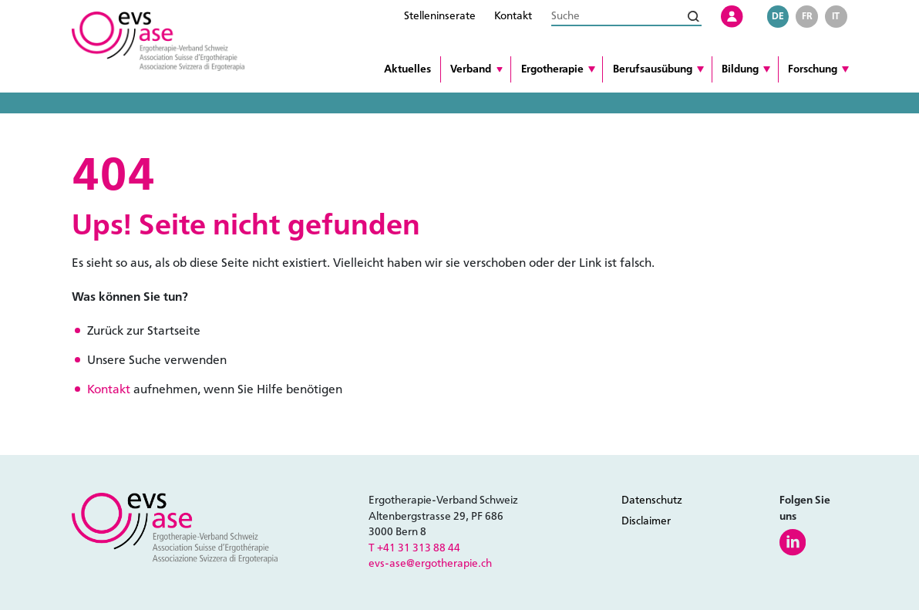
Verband (470, 69)
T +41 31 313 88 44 (414, 547)
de (778, 16)
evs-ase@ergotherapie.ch (430, 563)
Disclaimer (646, 520)
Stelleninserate (440, 15)
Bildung (740, 69)
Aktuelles (407, 69)
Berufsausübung (652, 69)
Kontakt (513, 15)
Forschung (812, 69)
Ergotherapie (552, 69)
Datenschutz (651, 500)
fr (807, 16)
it (836, 16)
